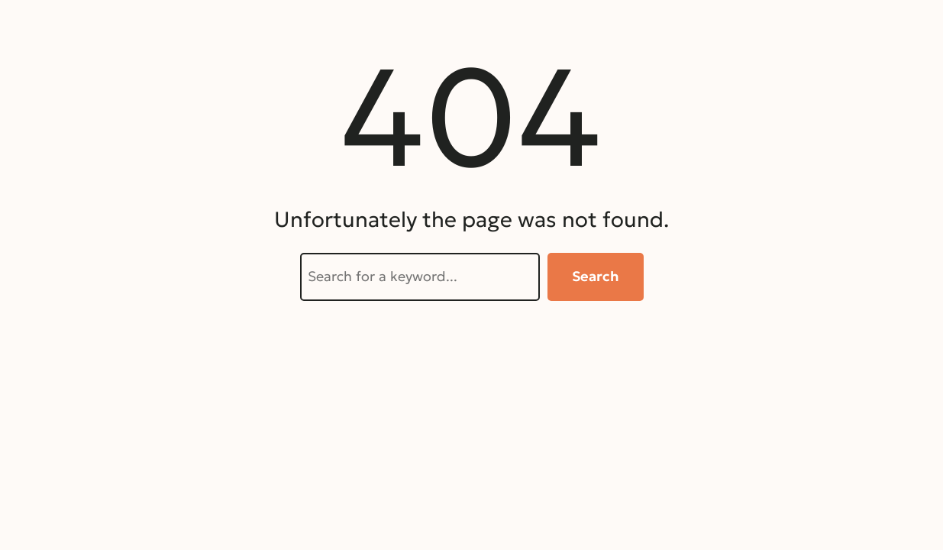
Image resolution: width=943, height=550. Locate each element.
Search (595, 276)
